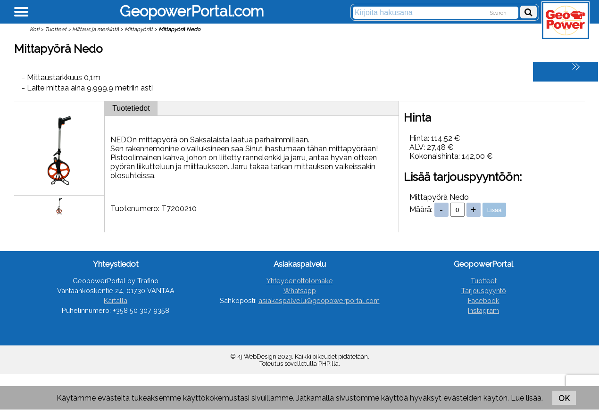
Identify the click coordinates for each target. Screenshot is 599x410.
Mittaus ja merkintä (95, 29)
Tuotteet (56, 29)
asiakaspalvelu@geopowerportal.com (319, 300)
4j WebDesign (256, 356)
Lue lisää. (527, 398)
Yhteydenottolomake (299, 281)
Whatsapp (299, 291)
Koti (34, 29)
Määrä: (421, 209)
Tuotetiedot (131, 108)
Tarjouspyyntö (483, 291)
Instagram (483, 310)
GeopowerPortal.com (192, 11)
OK (564, 398)
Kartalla (115, 300)
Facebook (483, 300)
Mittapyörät (139, 29)
